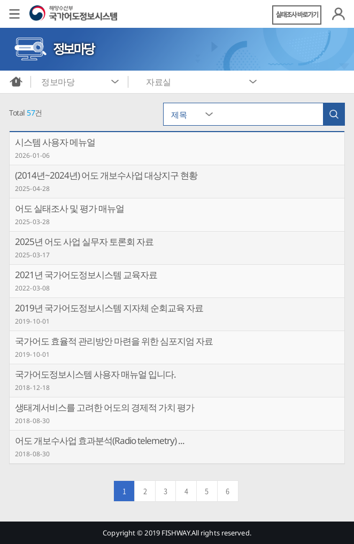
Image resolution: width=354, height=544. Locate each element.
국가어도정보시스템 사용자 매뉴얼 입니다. (95, 374)
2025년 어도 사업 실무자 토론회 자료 (84, 241)
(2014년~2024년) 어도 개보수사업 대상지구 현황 (106, 175)
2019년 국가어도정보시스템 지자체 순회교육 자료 (109, 308)
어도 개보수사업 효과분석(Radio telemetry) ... (99, 440)
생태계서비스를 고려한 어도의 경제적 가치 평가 (104, 407)
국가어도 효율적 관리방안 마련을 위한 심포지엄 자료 (114, 341)
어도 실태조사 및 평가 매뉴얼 (69, 208)
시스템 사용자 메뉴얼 (55, 142)
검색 (333, 114)
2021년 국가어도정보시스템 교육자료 (86, 275)
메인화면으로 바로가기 (16, 82)
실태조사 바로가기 (297, 14)
